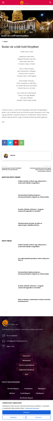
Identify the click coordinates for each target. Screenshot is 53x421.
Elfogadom (26, 412)
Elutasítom (39, 417)
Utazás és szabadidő (14, 7)
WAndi (6, 41)
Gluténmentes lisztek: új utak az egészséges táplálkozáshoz (30, 224)
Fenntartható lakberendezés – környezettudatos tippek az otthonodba (33, 196)
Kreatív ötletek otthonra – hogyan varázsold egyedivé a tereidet (31, 210)
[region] (26, 410)
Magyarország (26, 7)
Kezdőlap (4, 7)
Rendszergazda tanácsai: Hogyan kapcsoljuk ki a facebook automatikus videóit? (40, 169)
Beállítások (13, 417)
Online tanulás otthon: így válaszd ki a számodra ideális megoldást (32, 182)
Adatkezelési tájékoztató (32, 408)
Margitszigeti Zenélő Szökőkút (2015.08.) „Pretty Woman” (11, 168)
